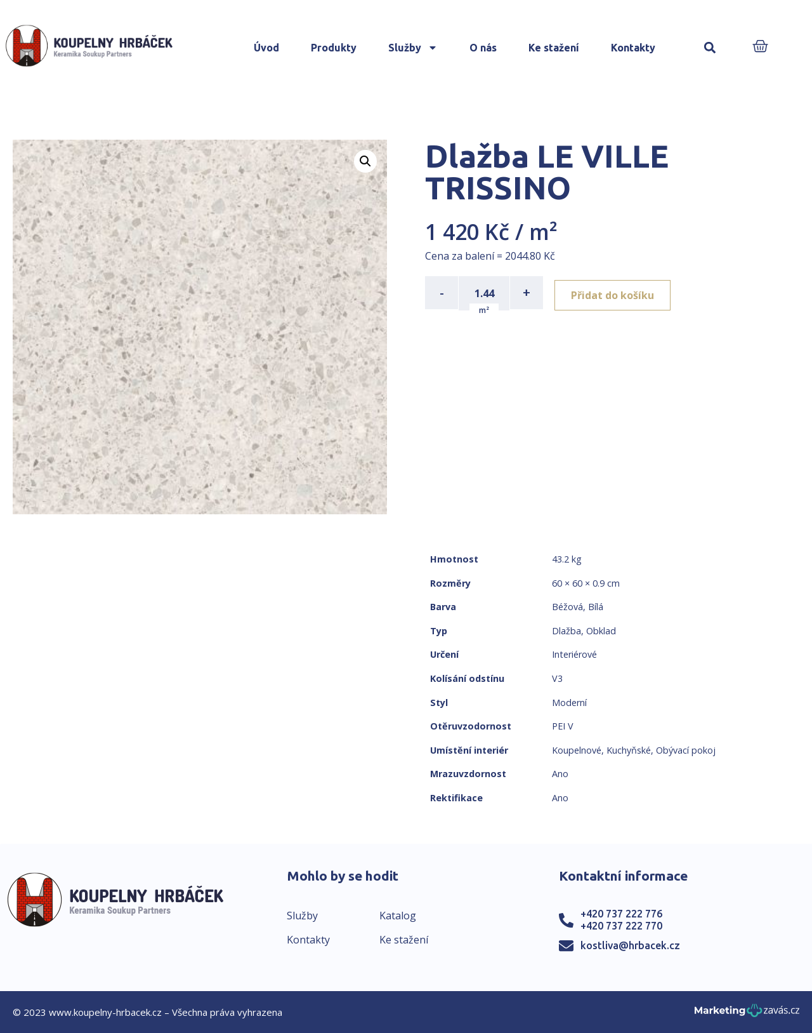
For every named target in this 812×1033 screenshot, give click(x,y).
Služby (413, 47)
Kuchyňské (628, 750)
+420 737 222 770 (621, 925)
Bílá (595, 607)
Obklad (601, 631)
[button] (710, 47)
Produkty (334, 47)
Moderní (569, 702)
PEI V (562, 726)
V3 (557, 678)
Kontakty (633, 47)
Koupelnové (576, 750)
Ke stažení (553, 47)
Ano (560, 774)
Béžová (567, 607)
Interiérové (574, 654)
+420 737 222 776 (621, 913)
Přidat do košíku (616, 293)
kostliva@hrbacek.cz (630, 945)
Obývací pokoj (686, 750)
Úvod (266, 47)
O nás (483, 47)
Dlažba (566, 631)
